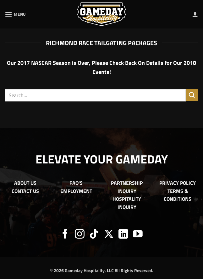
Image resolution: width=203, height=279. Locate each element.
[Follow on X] (109, 234)
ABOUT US (25, 183)
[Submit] (192, 95)
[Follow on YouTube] (138, 234)
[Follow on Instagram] (80, 234)
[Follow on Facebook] (65, 234)
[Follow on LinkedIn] (123, 234)
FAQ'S (76, 183)
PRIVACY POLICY (177, 183)
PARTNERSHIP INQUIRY (127, 187)
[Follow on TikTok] (94, 234)
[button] (15, 14)
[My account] (195, 14)
